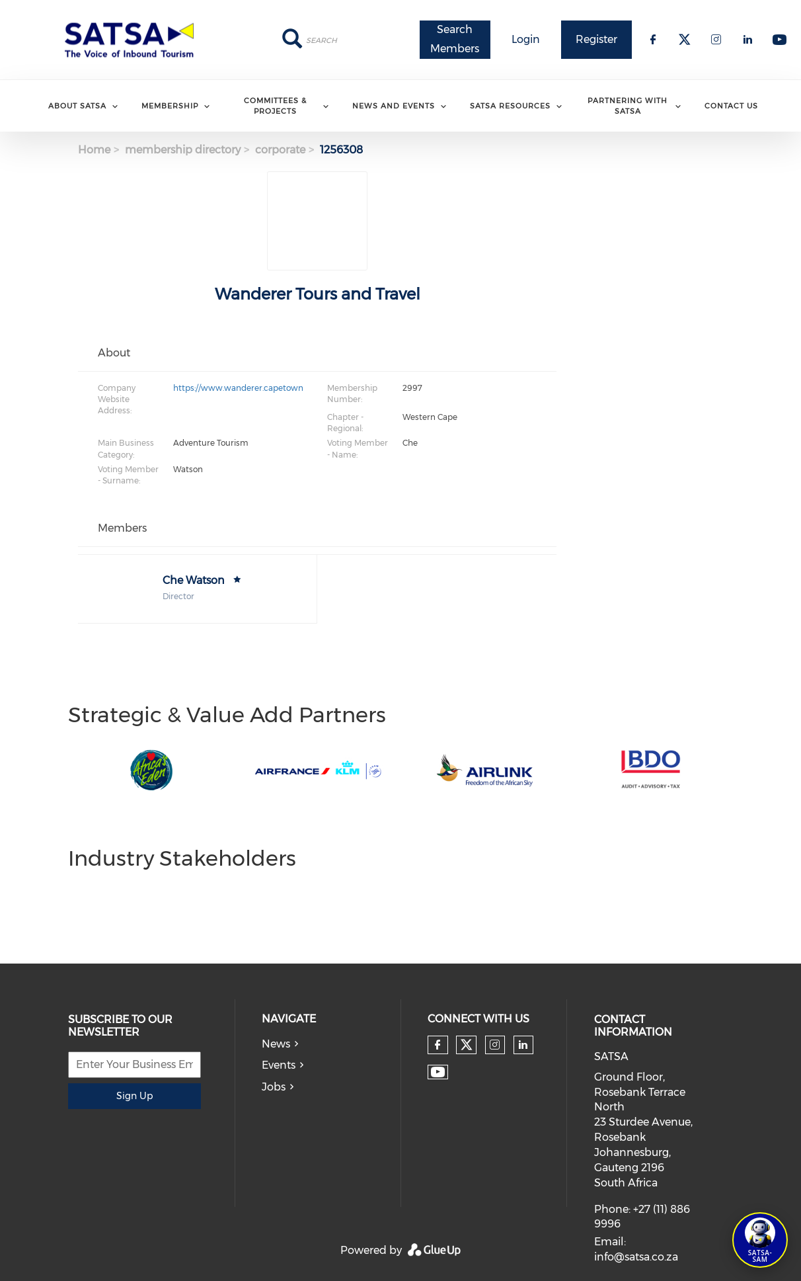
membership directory (183, 150)
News (276, 1044)
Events (278, 1065)
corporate (280, 150)
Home (94, 150)
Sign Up (134, 1096)
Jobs (274, 1087)
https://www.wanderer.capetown (238, 388)
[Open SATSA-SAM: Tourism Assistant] (760, 1240)
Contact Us (731, 105)
